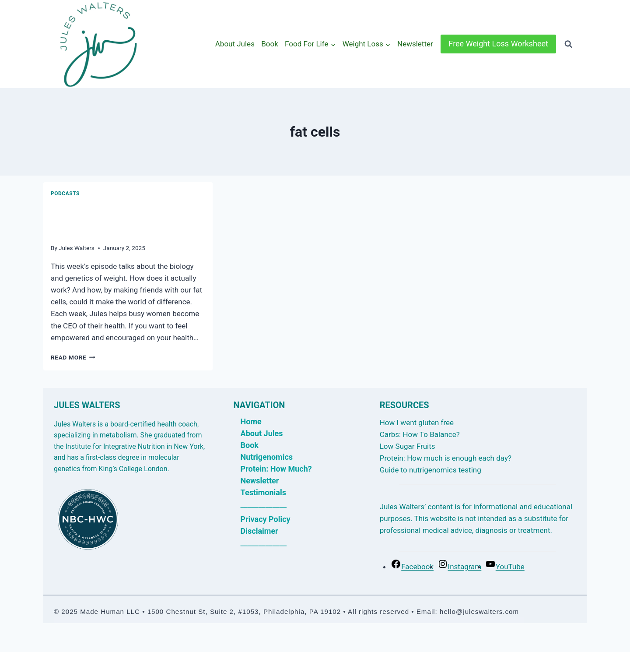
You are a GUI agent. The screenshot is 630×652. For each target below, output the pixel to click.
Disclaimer (259, 531)
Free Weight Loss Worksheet (498, 43)
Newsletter (415, 43)
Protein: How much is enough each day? (445, 458)
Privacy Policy (265, 519)
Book (269, 43)
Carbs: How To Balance (418, 434)
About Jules (235, 43)
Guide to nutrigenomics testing (430, 469)
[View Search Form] (568, 44)
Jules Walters (76, 247)
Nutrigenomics (267, 457)
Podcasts (65, 193)
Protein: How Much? (276, 468)
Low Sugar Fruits (407, 446)
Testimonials (263, 492)
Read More (73, 357)
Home (251, 421)
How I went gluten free (417, 422)
